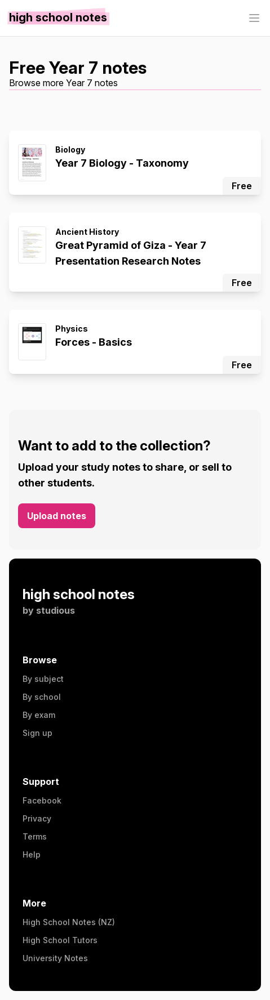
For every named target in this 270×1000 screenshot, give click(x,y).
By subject (43, 679)
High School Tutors (60, 940)
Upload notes (56, 515)
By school (42, 697)
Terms (35, 836)
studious (55, 610)
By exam (39, 715)
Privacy (37, 818)
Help (32, 854)
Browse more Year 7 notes (63, 82)
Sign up (37, 733)
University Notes (55, 958)
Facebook (42, 800)
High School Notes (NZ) (69, 922)
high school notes (79, 594)
